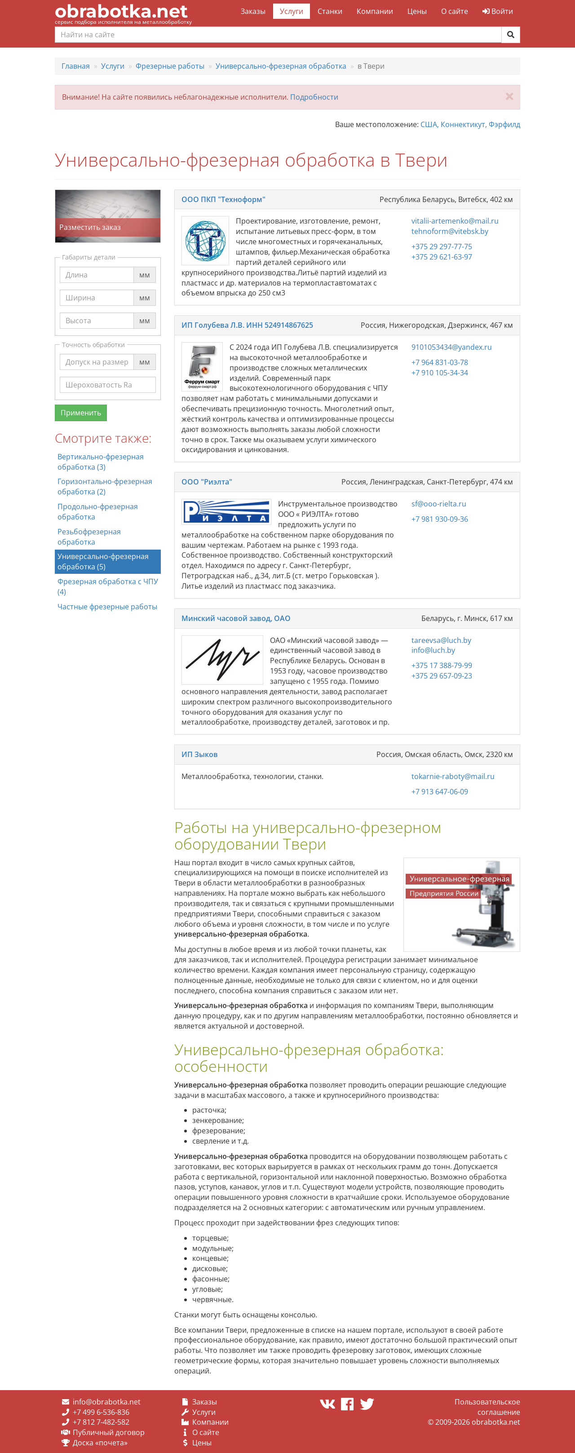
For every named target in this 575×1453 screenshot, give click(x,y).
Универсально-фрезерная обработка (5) (103, 561)
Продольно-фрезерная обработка (98, 512)
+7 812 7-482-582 (101, 1422)
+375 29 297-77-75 (441, 246)
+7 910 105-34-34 (439, 373)
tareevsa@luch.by (441, 640)
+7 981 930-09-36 (439, 519)
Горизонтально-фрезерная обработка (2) (105, 486)
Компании (375, 11)
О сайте (454, 11)
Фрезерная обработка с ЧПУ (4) (108, 587)
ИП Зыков (199, 754)
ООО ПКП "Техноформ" (223, 199)
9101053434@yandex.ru (451, 347)
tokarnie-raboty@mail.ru (453, 776)
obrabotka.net (121, 11)
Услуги (291, 11)
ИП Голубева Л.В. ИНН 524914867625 (247, 325)
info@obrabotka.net (107, 1402)
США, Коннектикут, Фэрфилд (470, 124)
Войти (497, 11)
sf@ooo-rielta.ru (438, 504)
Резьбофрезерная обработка (89, 537)
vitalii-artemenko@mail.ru (455, 221)
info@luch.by (433, 650)
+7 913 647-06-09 (439, 792)
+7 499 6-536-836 (101, 1412)
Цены (417, 11)
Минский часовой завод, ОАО (236, 618)
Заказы (253, 11)
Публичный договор (109, 1432)
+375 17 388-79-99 (441, 665)
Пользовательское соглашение (487, 1407)
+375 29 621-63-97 (441, 257)
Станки (330, 11)
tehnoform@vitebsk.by (449, 231)
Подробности (314, 97)
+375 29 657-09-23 (441, 676)
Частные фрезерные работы (107, 607)
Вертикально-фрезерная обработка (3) (101, 462)
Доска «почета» (100, 1443)
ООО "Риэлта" (206, 482)
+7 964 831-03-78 (439, 362)
